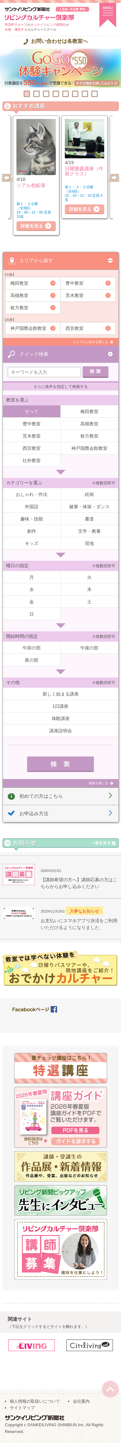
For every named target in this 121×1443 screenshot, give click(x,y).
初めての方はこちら (41, 796)
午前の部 (32, 647)
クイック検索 (33, 354)
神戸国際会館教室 (28, 328)
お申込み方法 (33, 813)
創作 (31, 531)
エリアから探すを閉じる (90, 342)
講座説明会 (60, 730)
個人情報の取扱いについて (35, 1401)
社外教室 (32, 460)
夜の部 (31, 660)
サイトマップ (22, 1407)
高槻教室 (19, 295)
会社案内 (81, 1401)
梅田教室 (19, 283)
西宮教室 (75, 328)
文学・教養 (89, 531)
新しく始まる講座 (61, 694)
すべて (31, 411)
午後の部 (89, 647)
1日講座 (61, 706)
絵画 (89, 494)
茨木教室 (75, 295)
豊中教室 (75, 283)
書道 (89, 518)
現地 (89, 543)
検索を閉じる (98, 783)
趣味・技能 (31, 518)
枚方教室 (19, 307)
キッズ (31, 543)
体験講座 (61, 718)
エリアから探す (36, 260)
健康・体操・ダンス (89, 506)
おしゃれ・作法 (31, 494)
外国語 (31, 506)
